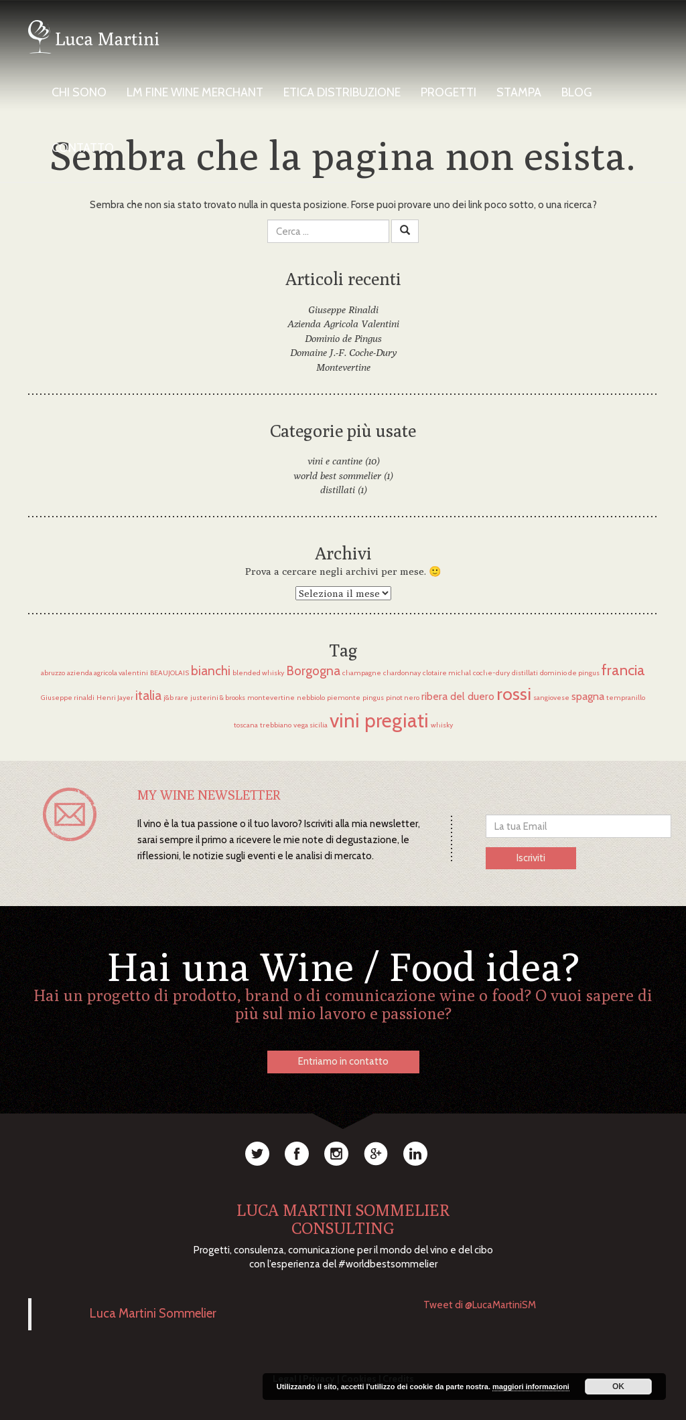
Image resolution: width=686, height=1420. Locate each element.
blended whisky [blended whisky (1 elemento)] (258, 673)
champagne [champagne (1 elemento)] (361, 673)
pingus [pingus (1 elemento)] (373, 697)
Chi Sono (79, 92)
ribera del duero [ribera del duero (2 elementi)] (457, 696)
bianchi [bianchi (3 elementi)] (210, 670)
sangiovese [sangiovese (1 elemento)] (551, 697)
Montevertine (343, 367)
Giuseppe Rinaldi (343, 309)
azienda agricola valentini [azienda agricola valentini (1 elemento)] (107, 673)
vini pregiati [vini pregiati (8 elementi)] (379, 720)
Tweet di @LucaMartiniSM (479, 1305)
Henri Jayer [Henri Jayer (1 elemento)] (114, 697)
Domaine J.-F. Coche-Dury (343, 352)
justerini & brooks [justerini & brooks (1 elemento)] (217, 697)
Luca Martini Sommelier (153, 1314)
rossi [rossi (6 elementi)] (513, 694)
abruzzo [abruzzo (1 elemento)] (53, 673)
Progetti (448, 92)
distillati (337, 489)
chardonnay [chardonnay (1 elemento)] (402, 673)
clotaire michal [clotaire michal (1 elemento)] (447, 673)
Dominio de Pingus (343, 338)
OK (618, 1386)
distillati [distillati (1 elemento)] (525, 673)
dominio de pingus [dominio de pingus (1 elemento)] (570, 673)
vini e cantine (334, 460)
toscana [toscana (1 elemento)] (246, 725)
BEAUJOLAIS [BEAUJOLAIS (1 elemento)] (169, 673)
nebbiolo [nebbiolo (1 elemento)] (311, 697)
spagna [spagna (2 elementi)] (587, 696)
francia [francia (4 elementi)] (623, 670)
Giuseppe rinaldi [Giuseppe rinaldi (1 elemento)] (67, 697)
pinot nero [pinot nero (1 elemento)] (402, 697)
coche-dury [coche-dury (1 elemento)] (491, 673)
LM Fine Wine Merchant (195, 92)
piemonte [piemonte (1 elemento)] (343, 697)
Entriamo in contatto (343, 1061)
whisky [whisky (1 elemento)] (442, 725)
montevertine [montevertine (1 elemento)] (271, 697)
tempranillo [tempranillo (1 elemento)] (625, 697)
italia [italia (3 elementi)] (148, 695)
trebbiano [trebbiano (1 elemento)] (275, 725)
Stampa (518, 92)
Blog (576, 92)
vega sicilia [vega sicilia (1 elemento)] (310, 725)
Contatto (83, 148)
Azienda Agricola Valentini (343, 323)
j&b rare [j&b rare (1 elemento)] (175, 697)
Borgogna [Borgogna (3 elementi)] (313, 670)
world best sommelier (337, 475)
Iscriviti (531, 858)
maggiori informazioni (530, 1387)
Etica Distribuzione (342, 92)
